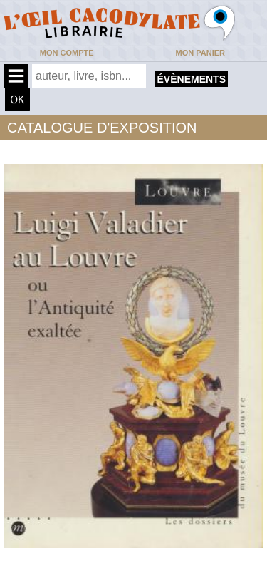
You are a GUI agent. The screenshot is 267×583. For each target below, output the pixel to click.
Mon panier (200, 52)
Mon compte (67, 52)
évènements (191, 79)
